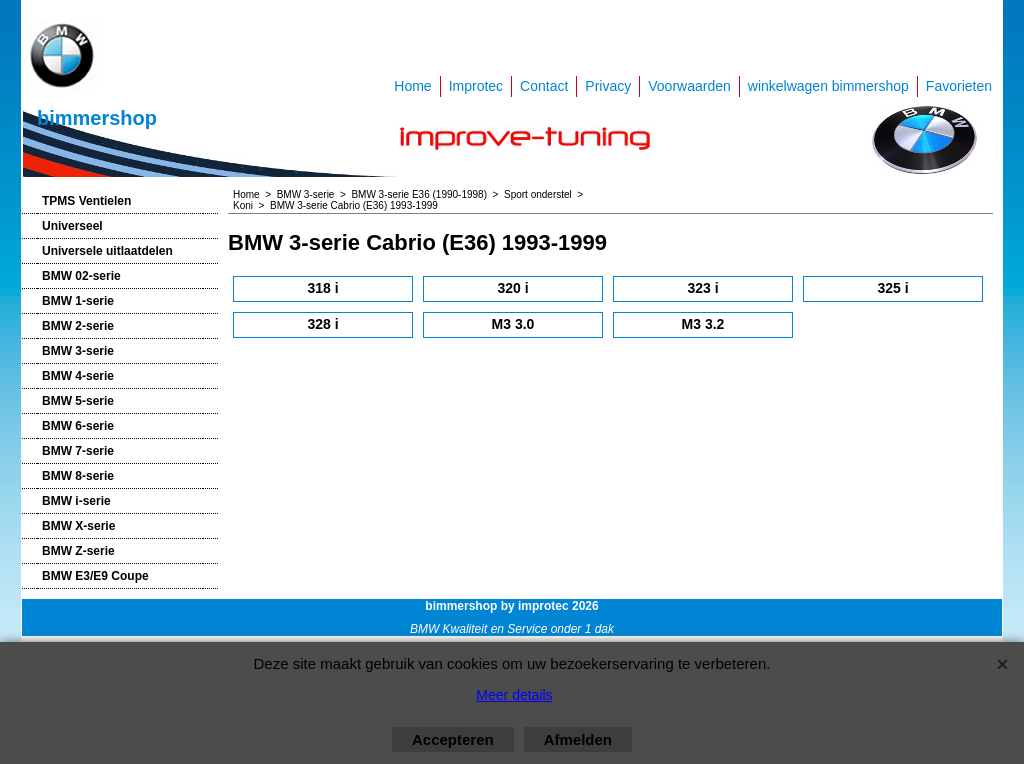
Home (412, 86)
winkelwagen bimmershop (828, 86)
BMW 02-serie (81, 276)
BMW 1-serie (78, 301)
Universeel (72, 226)
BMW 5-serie (78, 401)
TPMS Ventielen (86, 201)
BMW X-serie (78, 526)
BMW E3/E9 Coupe (95, 576)
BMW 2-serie (78, 326)
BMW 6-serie (78, 426)
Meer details (514, 695)
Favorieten (959, 86)
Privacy (608, 86)
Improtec (476, 86)
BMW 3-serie (78, 351)
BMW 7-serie (78, 451)
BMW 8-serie (78, 476)
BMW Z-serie (78, 551)
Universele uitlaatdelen (107, 251)
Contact (544, 86)
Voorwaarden (689, 86)
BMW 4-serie (78, 376)
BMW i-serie (76, 501)
